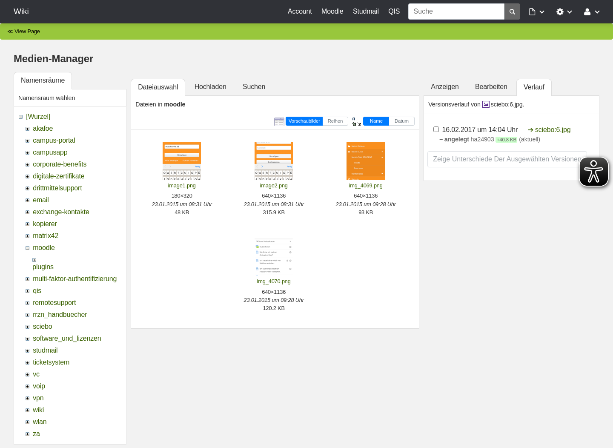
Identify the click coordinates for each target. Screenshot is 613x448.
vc (36, 374)
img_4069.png (366, 185)
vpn (38, 398)
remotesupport (54, 302)
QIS (394, 11)
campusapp (50, 152)
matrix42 (45, 235)
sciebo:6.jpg (507, 104)
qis (37, 290)
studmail (45, 350)
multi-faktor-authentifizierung (75, 278)
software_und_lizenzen (67, 338)
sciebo (42, 326)
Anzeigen (444, 86)
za (36, 433)
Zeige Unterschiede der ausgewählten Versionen (507, 159)
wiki (38, 410)
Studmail (366, 11)
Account (300, 11)
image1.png (182, 185)
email (41, 200)
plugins (43, 266)
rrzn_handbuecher (60, 314)
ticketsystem (51, 362)
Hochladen (210, 86)
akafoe (43, 128)
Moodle (332, 11)
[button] (537, 11)
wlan (39, 421)
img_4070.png (274, 281)
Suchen (254, 86)
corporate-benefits (59, 164)
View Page (27, 31)
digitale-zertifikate (58, 176)
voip (39, 386)
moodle (44, 247)
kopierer (45, 223)
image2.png (274, 185)
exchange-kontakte (61, 211)
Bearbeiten (491, 86)
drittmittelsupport (57, 188)
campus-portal (54, 140)
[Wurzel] (38, 116)
